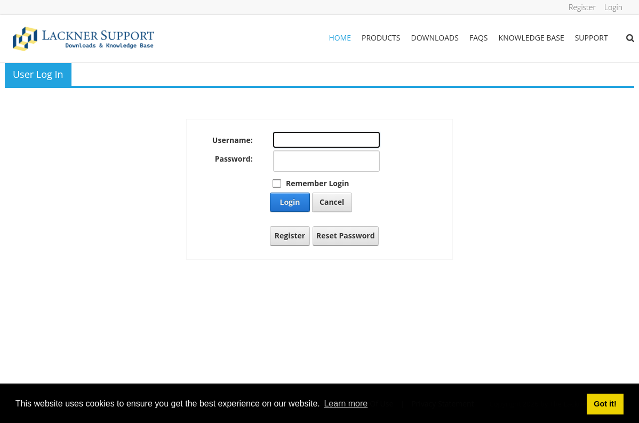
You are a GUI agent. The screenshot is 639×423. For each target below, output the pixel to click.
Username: (232, 140)
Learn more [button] (346, 403)
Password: (234, 159)
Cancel (332, 202)
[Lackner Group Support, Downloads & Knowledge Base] (83, 38)
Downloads (435, 38)
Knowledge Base (531, 38)
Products (381, 38)
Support (591, 38)
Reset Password (345, 235)
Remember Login (317, 183)
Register (582, 7)
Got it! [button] (605, 404)
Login (613, 7)
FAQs (478, 38)
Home (340, 38)
